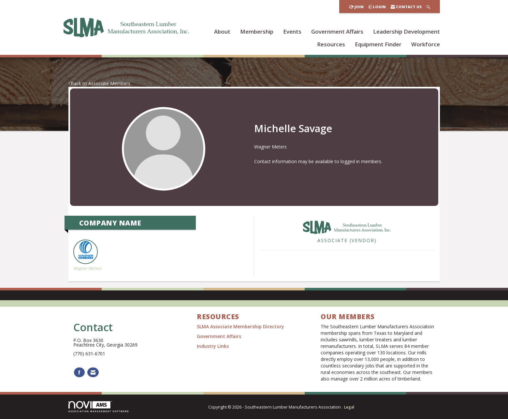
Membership (256, 31)
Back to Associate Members (99, 83)
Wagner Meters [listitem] (87, 255)
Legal (349, 407)
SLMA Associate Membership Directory (241, 326)
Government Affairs (337, 31)
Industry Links (213, 346)
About (222, 31)
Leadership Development (406, 31)
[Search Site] (428, 6)
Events (292, 31)
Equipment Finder (378, 44)
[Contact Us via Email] (93, 372)
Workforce (425, 44)
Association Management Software (98, 406)
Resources (331, 44)
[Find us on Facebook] (79, 372)
